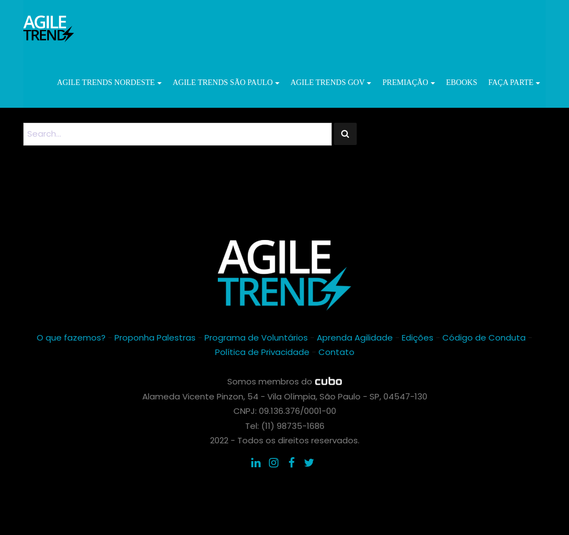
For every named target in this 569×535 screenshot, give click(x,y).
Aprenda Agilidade (355, 337)
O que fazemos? (71, 337)
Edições (417, 337)
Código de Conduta (484, 337)
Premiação (408, 82)
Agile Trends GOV (331, 82)
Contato (336, 352)
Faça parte (514, 82)
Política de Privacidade (262, 352)
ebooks (461, 82)
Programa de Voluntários (256, 337)
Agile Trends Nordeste (109, 82)
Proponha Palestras (155, 337)
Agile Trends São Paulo (226, 82)
